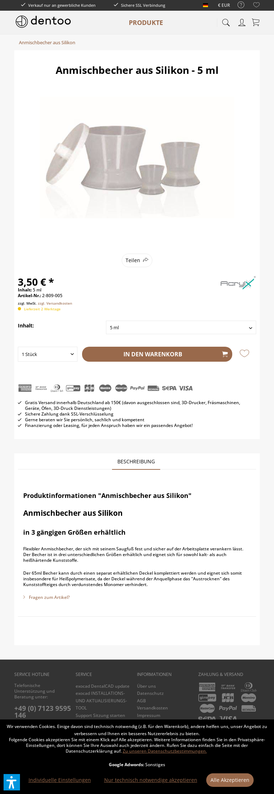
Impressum (148, 715)
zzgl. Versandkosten (55, 303)
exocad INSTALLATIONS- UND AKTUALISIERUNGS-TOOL (101, 700)
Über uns (146, 686)
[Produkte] (146, 22)
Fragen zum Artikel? (46, 597)
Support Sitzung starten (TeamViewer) (100, 719)
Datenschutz (150, 693)
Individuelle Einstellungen (60, 780)
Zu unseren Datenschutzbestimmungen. (165, 751)
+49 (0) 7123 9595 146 (42, 712)
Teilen (133, 260)
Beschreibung (136, 461)
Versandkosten (152, 708)
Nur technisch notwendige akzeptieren (150, 780)
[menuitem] (237, 5)
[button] (12, 782)
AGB (141, 701)
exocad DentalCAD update (103, 686)
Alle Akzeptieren (229, 780)
